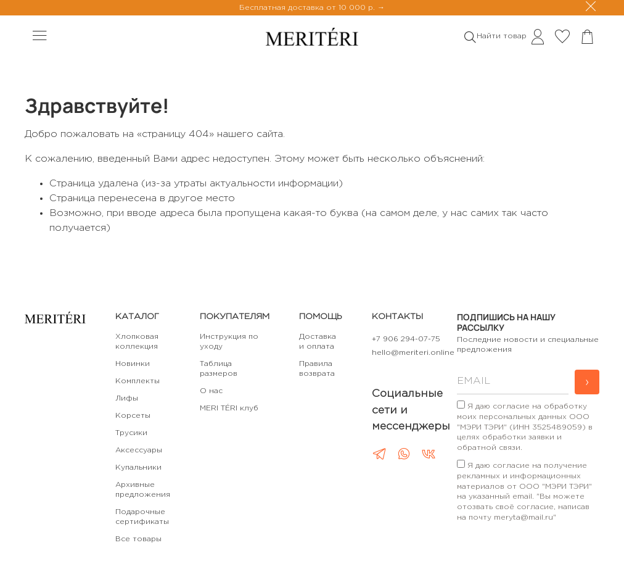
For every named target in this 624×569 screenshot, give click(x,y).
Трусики (131, 433)
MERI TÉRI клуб (229, 408)
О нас (211, 391)
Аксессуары (138, 450)
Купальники (138, 467)
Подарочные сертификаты (142, 517)
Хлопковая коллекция (136, 341)
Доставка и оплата (317, 341)
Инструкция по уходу (229, 341)
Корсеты (132, 415)
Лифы (126, 398)
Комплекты (137, 381)
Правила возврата (317, 368)
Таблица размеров (218, 368)
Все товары (138, 539)
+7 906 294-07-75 (406, 339)
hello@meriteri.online (413, 352)
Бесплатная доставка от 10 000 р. (308, 7)
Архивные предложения (142, 489)
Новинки (132, 363)
